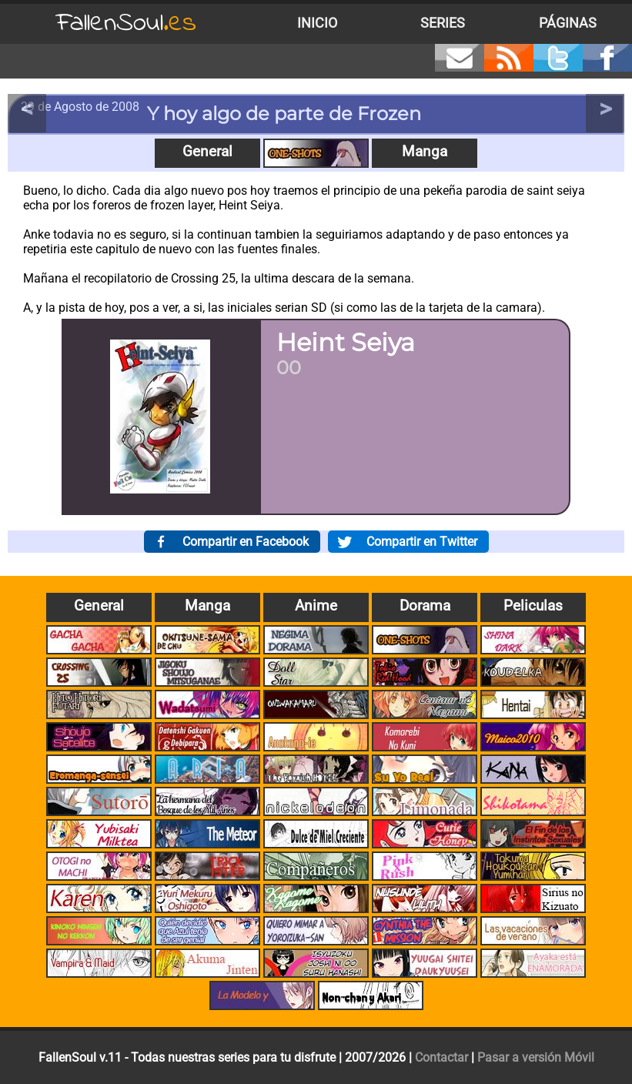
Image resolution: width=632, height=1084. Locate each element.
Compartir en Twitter (421, 541)
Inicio (317, 23)
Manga (424, 151)
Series (442, 23)
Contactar (441, 1057)
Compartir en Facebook (245, 541)
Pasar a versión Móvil (535, 1057)
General (207, 151)
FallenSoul (126, 23)
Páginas (568, 23)
